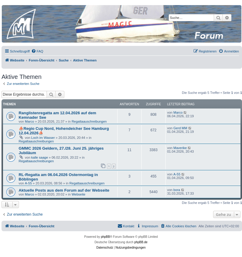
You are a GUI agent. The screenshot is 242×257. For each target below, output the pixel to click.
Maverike (180, 148)
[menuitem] (37, 51)
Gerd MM (180, 128)
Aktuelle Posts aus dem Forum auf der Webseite (64, 190)
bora (176, 190)
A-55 (28, 183)
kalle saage (39, 157)
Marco (29, 121)
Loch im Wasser (43, 137)
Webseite (78, 194)
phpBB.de (141, 242)
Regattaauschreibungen (89, 121)
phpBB (105, 236)
